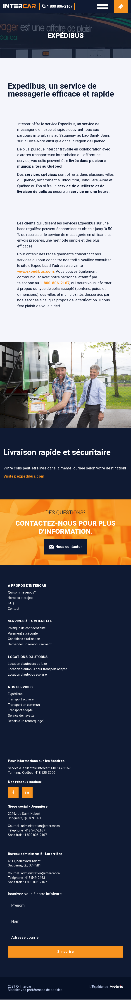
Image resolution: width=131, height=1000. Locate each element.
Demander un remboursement (30, 645)
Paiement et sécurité (23, 634)
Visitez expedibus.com (23, 476)
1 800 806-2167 (35, 835)
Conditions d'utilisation (24, 639)
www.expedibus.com (35, 272)
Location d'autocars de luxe (27, 664)
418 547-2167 (61, 768)
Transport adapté (20, 710)
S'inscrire (65, 952)
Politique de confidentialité (27, 628)
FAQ (11, 603)
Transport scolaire (21, 700)
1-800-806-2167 (54, 283)
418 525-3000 (45, 773)
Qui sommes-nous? (22, 593)
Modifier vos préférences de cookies (35, 990)
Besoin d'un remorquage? (26, 721)
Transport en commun (24, 705)
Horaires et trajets (20, 598)
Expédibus (15, 694)
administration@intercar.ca (40, 826)
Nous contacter (65, 547)
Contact (13, 609)
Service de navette (21, 716)
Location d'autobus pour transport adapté (37, 669)
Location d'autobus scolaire (27, 675)
